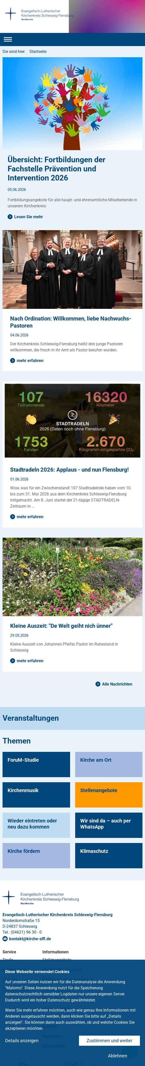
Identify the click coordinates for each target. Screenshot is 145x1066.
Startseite (37, 51)
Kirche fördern (24, 851)
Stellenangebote (98, 790)
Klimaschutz (94, 851)
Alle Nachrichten (117, 684)
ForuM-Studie (23, 760)
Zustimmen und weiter (109, 1040)
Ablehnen (117, 1055)
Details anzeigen (22, 1040)
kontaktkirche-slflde (30, 938)
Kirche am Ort (95, 760)
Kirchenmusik (23, 790)
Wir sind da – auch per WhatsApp (105, 824)
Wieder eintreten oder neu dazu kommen (32, 824)
